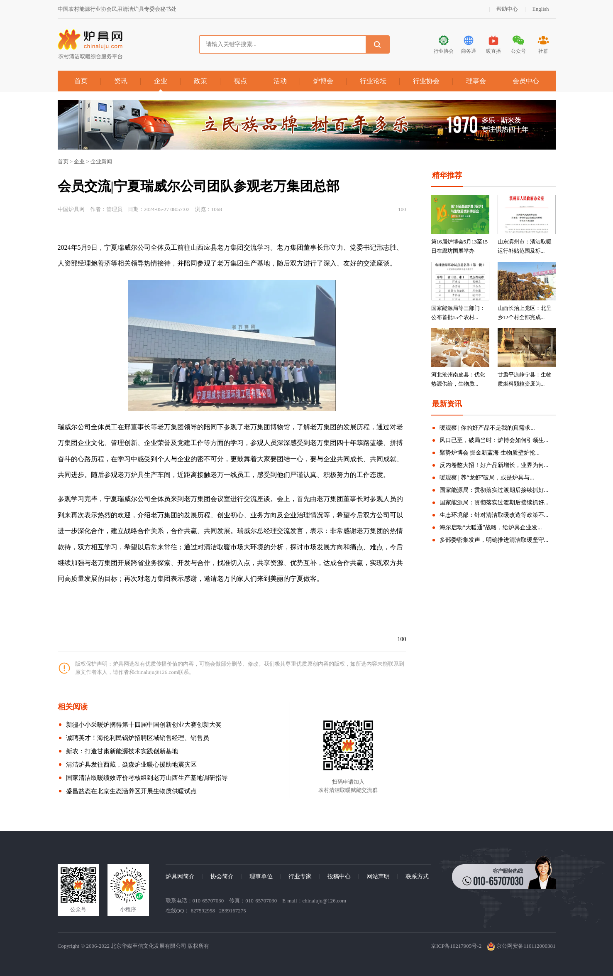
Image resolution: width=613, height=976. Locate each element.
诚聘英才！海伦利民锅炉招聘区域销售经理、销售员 (137, 738)
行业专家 (300, 876)
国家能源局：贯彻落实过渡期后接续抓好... (494, 490)
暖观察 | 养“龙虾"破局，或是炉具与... (487, 477)
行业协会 (426, 80)
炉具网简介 (180, 876)
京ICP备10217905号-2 (456, 946)
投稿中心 (339, 876)
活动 (280, 80)
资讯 (120, 80)
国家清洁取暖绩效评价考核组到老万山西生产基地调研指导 (147, 777)
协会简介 (222, 876)
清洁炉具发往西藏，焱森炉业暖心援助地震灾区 (131, 764)
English (540, 9)
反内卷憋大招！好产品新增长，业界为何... (494, 465)
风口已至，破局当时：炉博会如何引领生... (494, 440)
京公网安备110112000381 (521, 946)
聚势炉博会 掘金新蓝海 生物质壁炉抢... (490, 453)
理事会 (476, 80)
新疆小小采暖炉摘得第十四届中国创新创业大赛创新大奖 (144, 724)
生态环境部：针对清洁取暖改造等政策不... (494, 515)
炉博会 (323, 80)
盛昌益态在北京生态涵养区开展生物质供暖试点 (131, 791)
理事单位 (261, 876)
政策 (200, 80)
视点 (240, 80)
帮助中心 (507, 9)
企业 (160, 80)
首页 (81, 80)
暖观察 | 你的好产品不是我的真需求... (487, 428)
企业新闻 (101, 161)
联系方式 (417, 876)
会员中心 (526, 80)
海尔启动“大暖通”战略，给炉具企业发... (491, 527)
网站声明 (378, 876)
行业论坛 (373, 80)
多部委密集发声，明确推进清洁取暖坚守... (494, 540)
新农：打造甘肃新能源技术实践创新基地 (122, 751)
